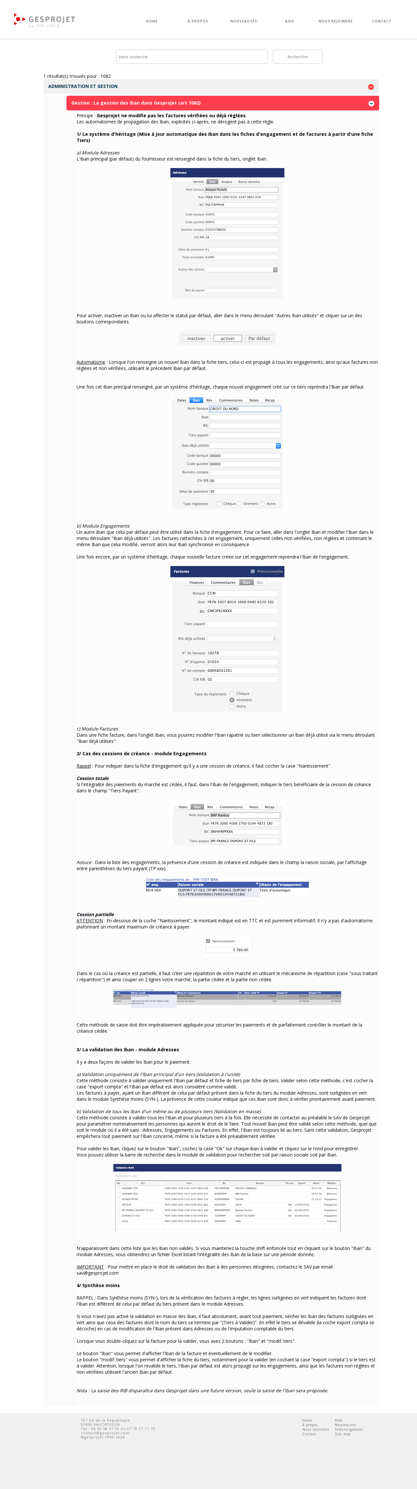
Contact (309, 1434)
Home (307, 1420)
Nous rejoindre (315, 1429)
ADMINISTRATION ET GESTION (211, 86)
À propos (310, 1425)
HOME (152, 21)
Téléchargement (349, 1429)
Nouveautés (345, 1425)
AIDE (289, 21)
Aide (339, 1420)
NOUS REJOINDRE (336, 21)
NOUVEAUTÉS (243, 21)
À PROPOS (198, 21)
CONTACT (381, 21)
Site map (343, 1434)
